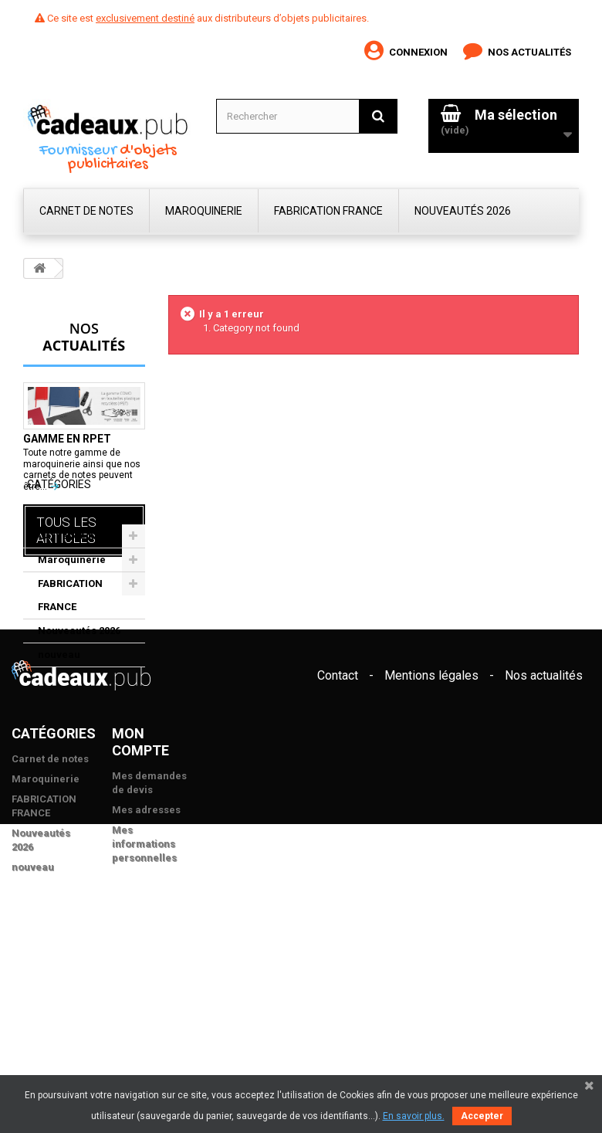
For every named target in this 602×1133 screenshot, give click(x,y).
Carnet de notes (76, 650)
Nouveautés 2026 (79, 745)
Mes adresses (146, 1024)
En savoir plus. (414, 1116)
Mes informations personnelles (144, 1058)
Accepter (482, 1116)
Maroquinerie (72, 674)
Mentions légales (431, 890)
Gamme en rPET (67, 439)
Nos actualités (528, 52)
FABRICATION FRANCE (70, 710)
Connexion (417, 52)
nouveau (59, 769)
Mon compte (140, 956)
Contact (337, 890)
